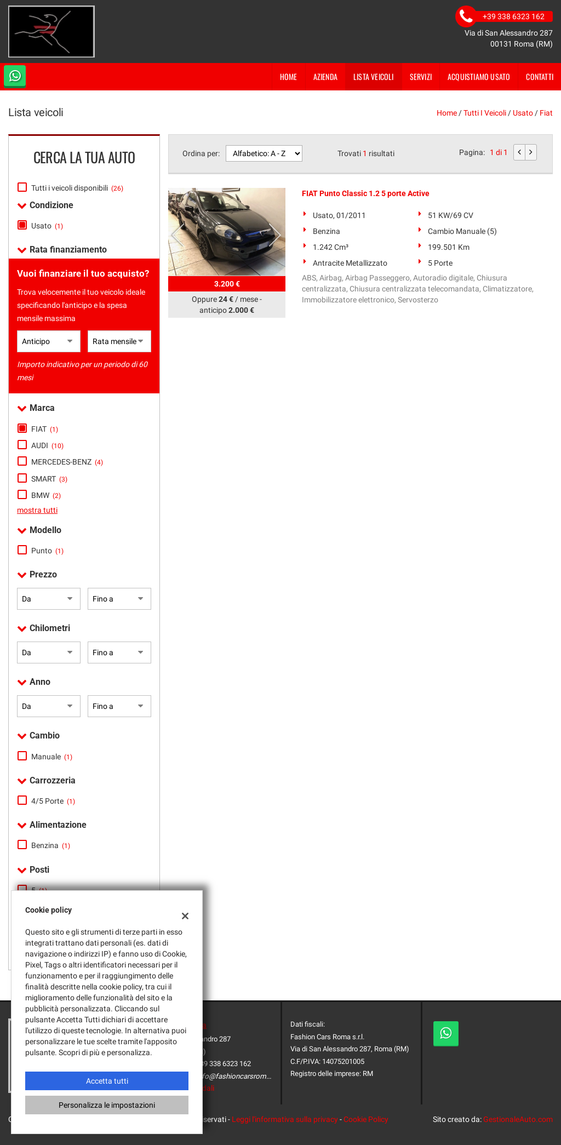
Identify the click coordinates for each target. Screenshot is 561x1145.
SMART (49, 478)
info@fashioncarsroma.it (236, 1076)
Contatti (539, 76)
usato (523, 112)
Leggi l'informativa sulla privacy (285, 1119)
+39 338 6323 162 (223, 1064)
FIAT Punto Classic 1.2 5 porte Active (366, 193)
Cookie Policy (366, 1119)
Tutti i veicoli (484, 112)
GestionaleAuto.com (518, 1119)
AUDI (47, 445)
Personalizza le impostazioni (107, 1105)
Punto (47, 550)
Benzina (50, 845)
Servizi (421, 76)
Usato (47, 225)
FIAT (44, 429)
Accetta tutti (107, 1081)
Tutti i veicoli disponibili (77, 188)
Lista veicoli (373, 76)
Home (288, 76)
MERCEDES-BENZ (67, 461)
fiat (546, 112)
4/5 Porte (53, 801)
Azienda (325, 76)
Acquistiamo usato (479, 76)
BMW (46, 495)
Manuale (51, 756)
